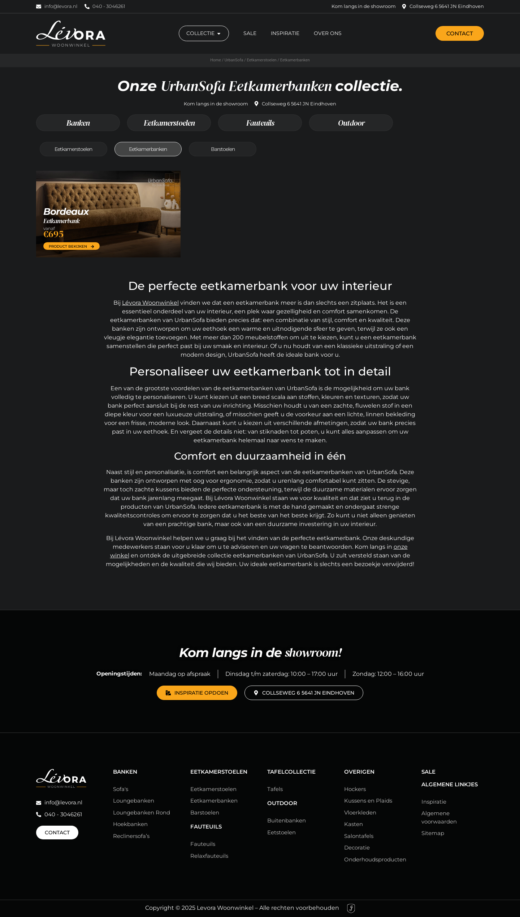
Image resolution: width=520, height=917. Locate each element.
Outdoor (351, 122)
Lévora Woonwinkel (150, 302)
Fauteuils (260, 122)
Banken (78, 122)
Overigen (359, 771)
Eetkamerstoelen (262, 60)
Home (215, 60)
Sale (428, 771)
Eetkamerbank (61, 220)
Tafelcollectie (291, 771)
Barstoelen (223, 149)
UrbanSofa (234, 60)
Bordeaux (65, 211)
